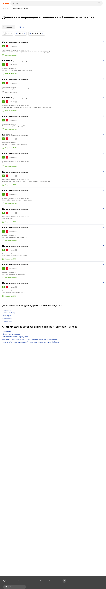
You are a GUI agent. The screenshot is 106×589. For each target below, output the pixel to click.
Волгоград (7, 315)
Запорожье (7, 318)
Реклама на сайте (37, 581)
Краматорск (7, 321)
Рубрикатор (7, 581)
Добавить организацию (16, 587)
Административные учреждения (15, 337)
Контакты (52, 581)
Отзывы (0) (13, 46)
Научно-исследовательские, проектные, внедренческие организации (30, 339)
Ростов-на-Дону (9, 313)
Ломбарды (7, 331)
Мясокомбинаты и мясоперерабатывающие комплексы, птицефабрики (31, 342)
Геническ (6, 8)
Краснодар (7, 310)
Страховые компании (11, 334)
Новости (21, 581)
